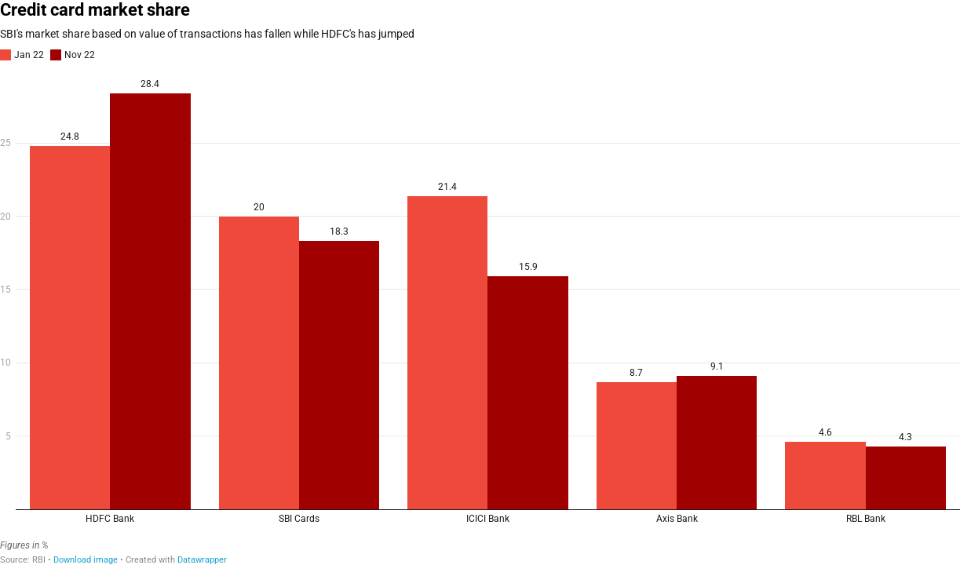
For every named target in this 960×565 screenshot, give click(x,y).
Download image (85, 560)
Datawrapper (202, 560)
